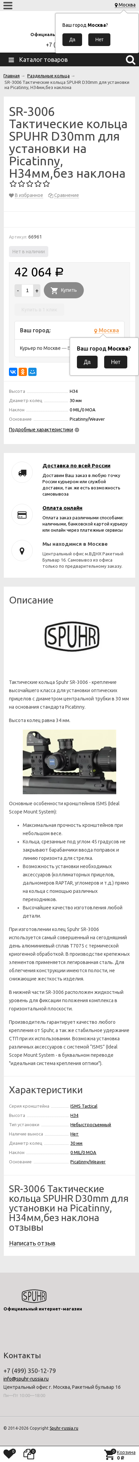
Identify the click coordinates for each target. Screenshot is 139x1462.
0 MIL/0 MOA (83, 1152)
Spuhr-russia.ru (64, 1428)
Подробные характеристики (41, 429)
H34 (74, 1115)
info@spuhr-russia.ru (26, 1379)
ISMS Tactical (83, 1106)
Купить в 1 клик (39, 309)
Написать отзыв (32, 1243)
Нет (74, 1133)
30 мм (76, 1143)
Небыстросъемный (90, 1124)
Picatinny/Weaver (88, 1161)
